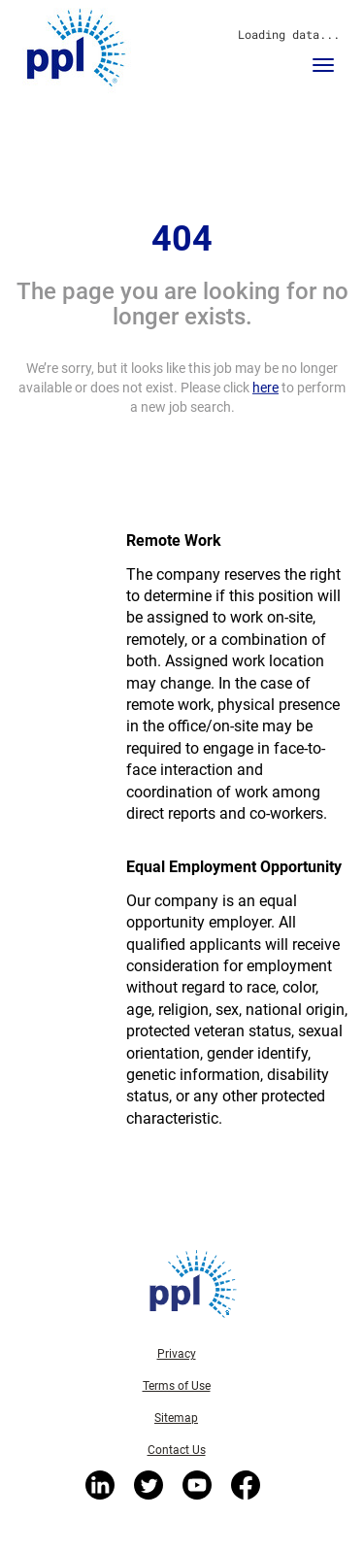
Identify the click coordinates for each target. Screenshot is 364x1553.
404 (182, 239)
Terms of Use (177, 1386)
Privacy (176, 1354)
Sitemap (176, 1418)
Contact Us (177, 1450)
